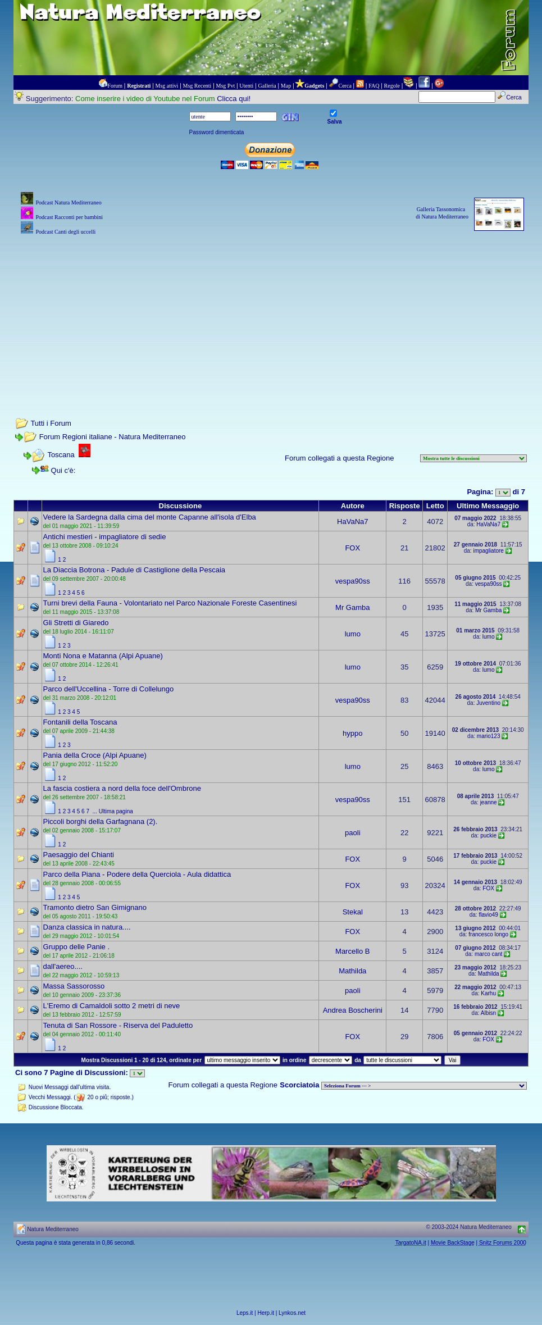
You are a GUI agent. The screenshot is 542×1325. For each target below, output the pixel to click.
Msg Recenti (197, 86)
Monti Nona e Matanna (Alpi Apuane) (103, 656)
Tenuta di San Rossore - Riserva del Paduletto (118, 1025)
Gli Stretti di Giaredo (76, 622)
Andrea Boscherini (352, 1010)
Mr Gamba (352, 607)
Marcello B (352, 951)
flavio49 (488, 915)
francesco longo (488, 934)
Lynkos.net (292, 1313)
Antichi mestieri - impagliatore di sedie (104, 536)
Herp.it (266, 1313)
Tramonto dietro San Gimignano (95, 907)
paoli (352, 832)
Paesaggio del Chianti (78, 854)
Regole (392, 86)
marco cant (488, 954)
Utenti (246, 86)
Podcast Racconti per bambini (69, 217)
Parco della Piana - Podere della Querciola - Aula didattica (137, 874)
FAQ (373, 86)
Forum (114, 86)
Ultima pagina (116, 811)
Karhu (488, 993)
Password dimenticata (216, 132)
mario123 (488, 736)
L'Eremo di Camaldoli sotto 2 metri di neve (111, 1005)
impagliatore (488, 551)
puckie (488, 835)
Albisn (488, 1013)
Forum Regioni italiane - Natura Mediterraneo (112, 436)
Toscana (60, 454)
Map (286, 86)
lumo (353, 634)
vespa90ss (352, 581)
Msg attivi (167, 86)
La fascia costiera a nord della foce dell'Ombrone (122, 788)
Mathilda (352, 971)
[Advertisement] (271, 316)
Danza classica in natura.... (87, 927)
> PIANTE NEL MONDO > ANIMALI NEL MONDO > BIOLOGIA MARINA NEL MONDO (424, 1086)
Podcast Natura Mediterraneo (68, 202)
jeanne (488, 802)
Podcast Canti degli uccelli (65, 232)
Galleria (267, 86)
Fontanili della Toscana (80, 722)
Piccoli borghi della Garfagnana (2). (100, 821)
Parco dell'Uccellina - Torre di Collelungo (108, 689)
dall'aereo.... (63, 966)
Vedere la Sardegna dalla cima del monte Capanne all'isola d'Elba (149, 517)
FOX (352, 548)
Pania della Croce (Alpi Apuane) (95, 755)
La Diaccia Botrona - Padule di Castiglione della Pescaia (134, 570)
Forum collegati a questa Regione (339, 458)
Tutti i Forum (50, 423)
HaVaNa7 (352, 521)
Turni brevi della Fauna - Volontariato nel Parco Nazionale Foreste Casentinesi (170, 603)
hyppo (352, 733)
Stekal (353, 912)
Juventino (488, 703)
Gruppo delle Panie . (76, 946)
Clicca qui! (233, 98)
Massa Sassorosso (74, 986)
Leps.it (244, 1313)
